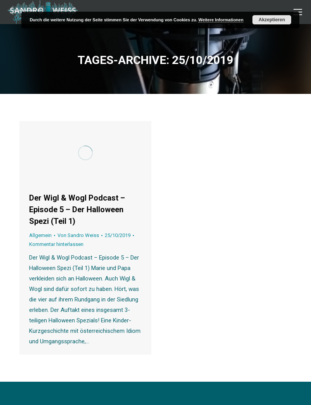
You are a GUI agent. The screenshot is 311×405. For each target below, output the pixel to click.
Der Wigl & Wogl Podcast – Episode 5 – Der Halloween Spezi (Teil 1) (77, 209)
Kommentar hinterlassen (56, 244)
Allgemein (40, 235)
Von (78, 235)
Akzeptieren (272, 19)
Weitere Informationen (220, 19)
